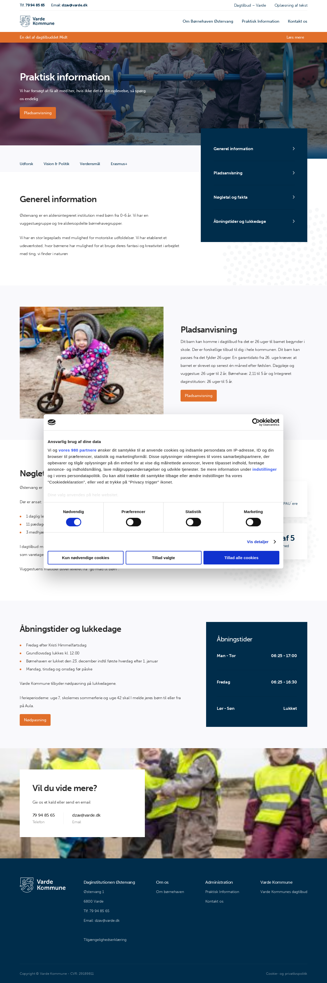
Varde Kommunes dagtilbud (283, 892)
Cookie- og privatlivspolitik (286, 974)
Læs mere (295, 37)
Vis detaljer (258, 541)
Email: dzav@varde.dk (102, 920)
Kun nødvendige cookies (85, 557)
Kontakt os (297, 21)
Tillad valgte (163, 557)
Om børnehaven (170, 892)
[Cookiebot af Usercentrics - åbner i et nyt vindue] (256, 422)
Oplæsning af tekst (291, 5)
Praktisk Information (260, 21)
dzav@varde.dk (69, 5)
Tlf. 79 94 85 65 (96, 911)
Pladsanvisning (38, 112)
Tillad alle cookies (241, 557)
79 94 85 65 (32, 5)
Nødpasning (35, 720)
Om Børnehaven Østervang (208, 21)
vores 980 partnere (77, 450)
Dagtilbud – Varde (250, 5)
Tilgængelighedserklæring (105, 939)
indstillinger (264, 469)
